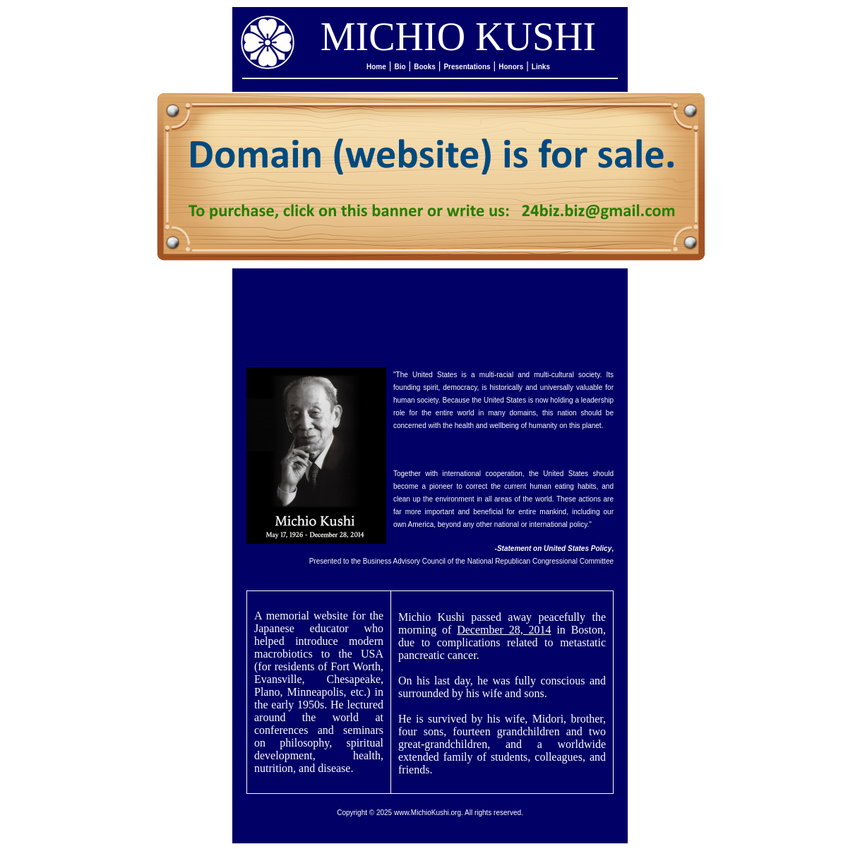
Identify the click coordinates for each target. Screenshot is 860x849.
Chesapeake (354, 679)
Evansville (278, 679)
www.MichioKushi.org (427, 813)
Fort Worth (355, 666)
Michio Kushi (431, 617)
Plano (267, 692)
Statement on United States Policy (554, 548)
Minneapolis (315, 692)
